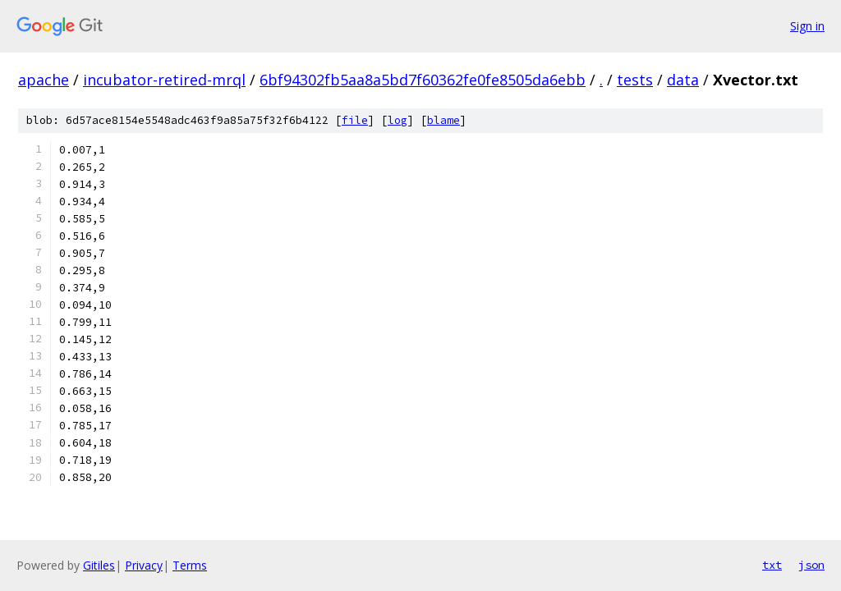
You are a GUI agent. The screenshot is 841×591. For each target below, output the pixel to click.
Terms (189, 565)
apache (43, 79)
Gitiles (99, 565)
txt (772, 564)
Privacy (144, 565)
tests (635, 79)
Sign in (807, 26)
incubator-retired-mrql (164, 79)
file (355, 120)
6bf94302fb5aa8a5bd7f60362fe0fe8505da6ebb (423, 79)
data (683, 79)
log (397, 120)
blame (443, 120)
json (811, 564)
